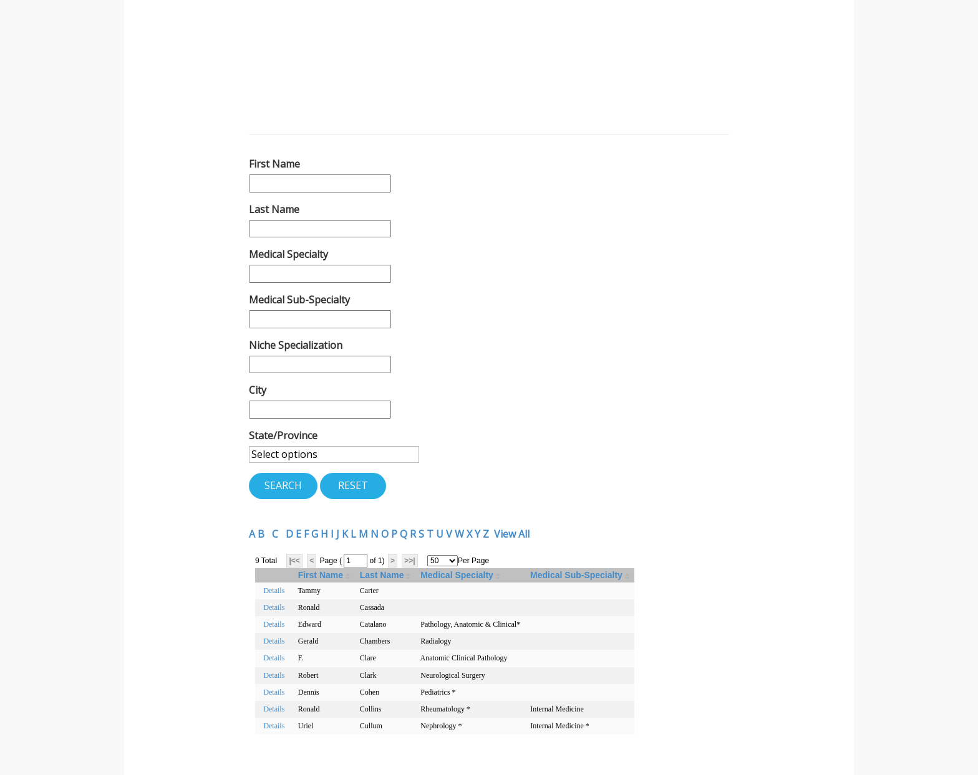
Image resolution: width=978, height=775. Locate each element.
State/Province (283, 435)
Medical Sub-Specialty (299, 300)
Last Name (274, 209)
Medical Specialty (288, 254)
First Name (274, 164)
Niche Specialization (295, 345)
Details (273, 590)
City (257, 390)
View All (512, 534)
